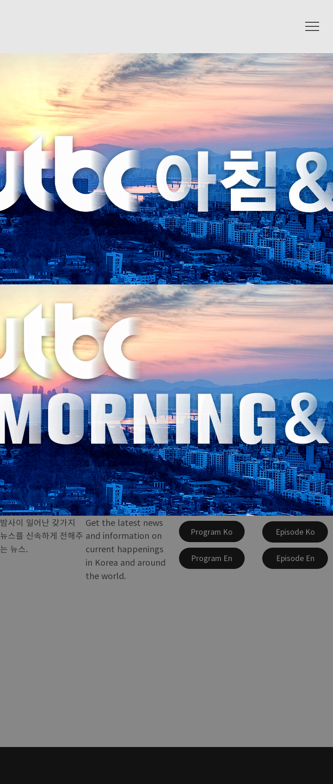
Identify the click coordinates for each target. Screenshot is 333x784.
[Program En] (212, 558)
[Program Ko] (212, 531)
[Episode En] (295, 558)
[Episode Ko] (295, 532)
